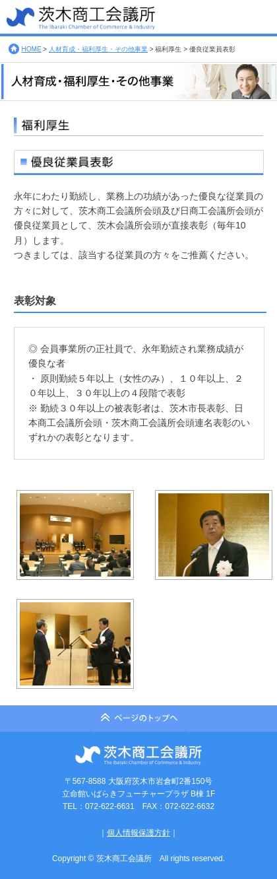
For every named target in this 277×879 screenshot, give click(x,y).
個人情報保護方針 (138, 832)
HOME (32, 49)
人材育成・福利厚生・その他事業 (98, 49)
